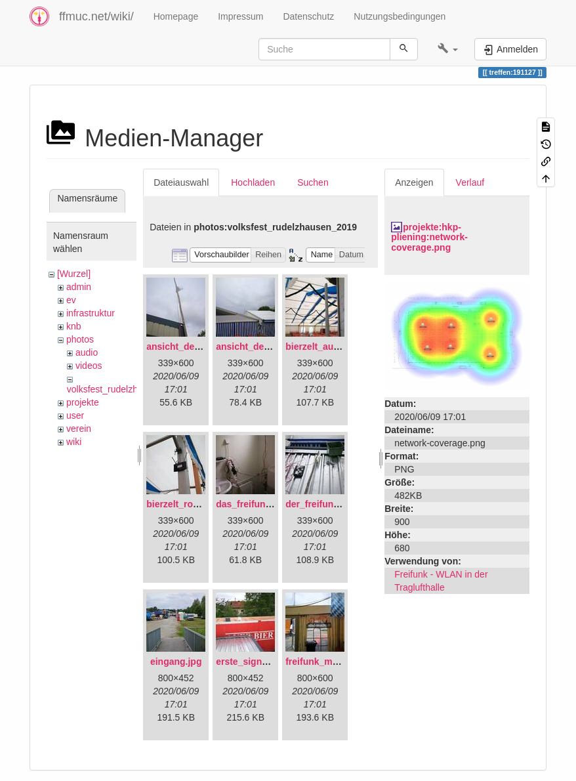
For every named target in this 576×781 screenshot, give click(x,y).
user (75, 415)
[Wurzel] (74, 273)
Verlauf (470, 182)
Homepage (176, 16)
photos (80, 339)
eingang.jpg (176, 661)
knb (73, 326)
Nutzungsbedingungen (399, 16)
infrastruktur (90, 313)
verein (78, 428)
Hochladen (253, 182)
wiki (73, 441)
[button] (448, 49)
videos (88, 365)
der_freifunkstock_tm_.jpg (342, 504)
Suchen (312, 182)
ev (71, 300)
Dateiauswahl (181, 182)
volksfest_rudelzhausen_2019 (127, 389)
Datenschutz (308, 16)
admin (78, 287)
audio (86, 352)
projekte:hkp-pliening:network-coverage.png (429, 237)
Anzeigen (414, 182)
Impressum (240, 16)
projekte (82, 402)
